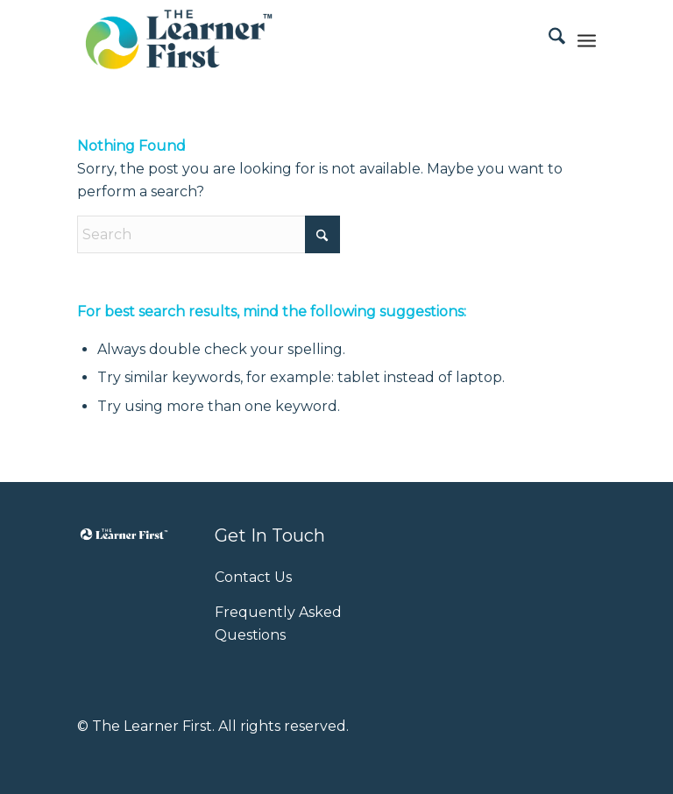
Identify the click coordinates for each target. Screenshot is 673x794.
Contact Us (253, 577)
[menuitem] (548, 39)
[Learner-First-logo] (178, 39)
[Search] (548, 39)
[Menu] (586, 39)
